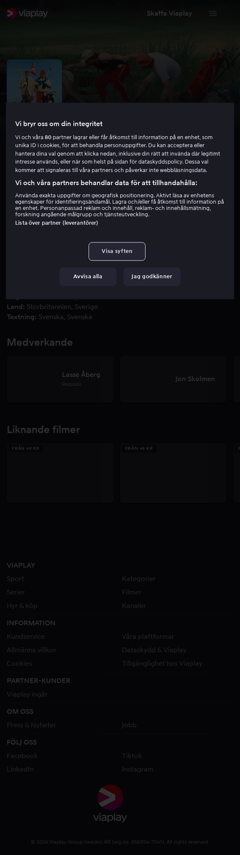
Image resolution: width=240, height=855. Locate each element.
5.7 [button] (28, 172)
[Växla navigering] (213, 13)
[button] (169, 13)
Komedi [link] (50, 172)
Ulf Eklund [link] (52, 286)
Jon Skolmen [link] (117, 276)
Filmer (131, 592)
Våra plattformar (148, 636)
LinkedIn (20, 769)
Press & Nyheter (31, 725)
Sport (15, 579)
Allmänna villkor (32, 650)
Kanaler (134, 606)
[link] (27, 13)
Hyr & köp (22, 606)
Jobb (129, 725)
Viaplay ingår (27, 694)
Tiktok (132, 756)
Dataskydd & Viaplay (154, 650)
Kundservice (26, 636)
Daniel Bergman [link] (165, 276)
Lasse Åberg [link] (76, 276)
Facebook (22, 756)
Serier (16, 592)
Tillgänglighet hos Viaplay (162, 663)
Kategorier (139, 579)
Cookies (19, 663)
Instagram (138, 769)
